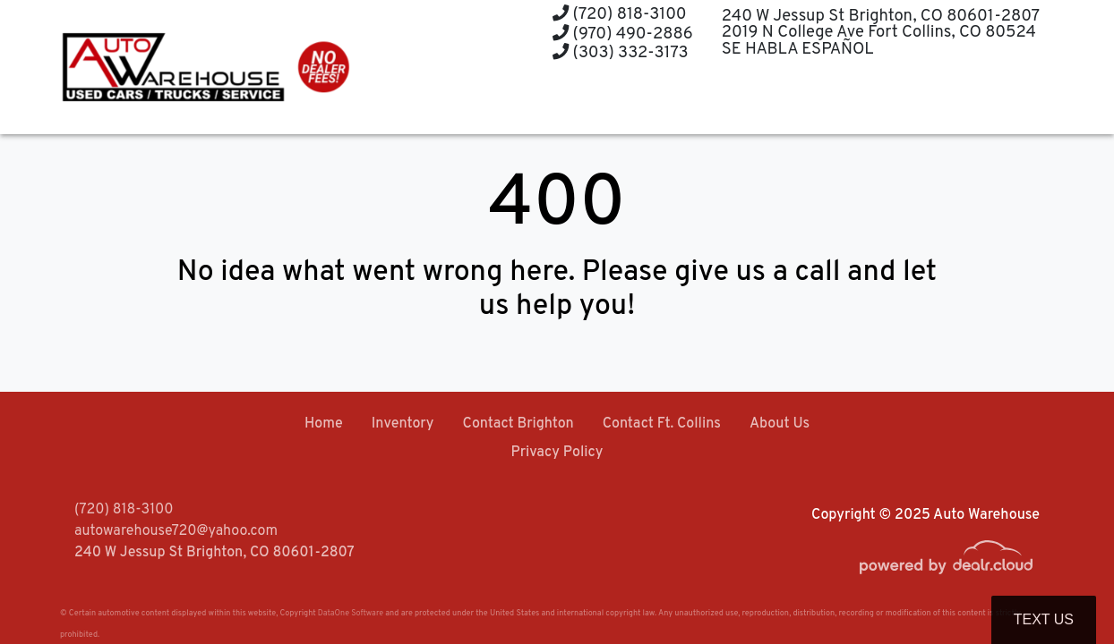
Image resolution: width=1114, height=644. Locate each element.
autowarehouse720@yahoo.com (176, 531)
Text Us (1044, 619)
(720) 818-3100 (620, 14)
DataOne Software (350, 613)
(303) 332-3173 (621, 53)
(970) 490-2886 (623, 34)
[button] (543, 100)
